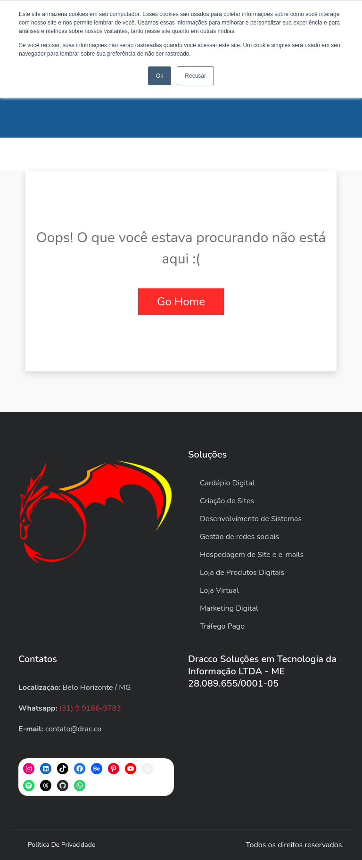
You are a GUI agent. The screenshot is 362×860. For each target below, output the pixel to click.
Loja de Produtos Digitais (242, 572)
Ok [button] (159, 76)
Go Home (181, 301)
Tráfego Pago (222, 626)
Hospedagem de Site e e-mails (252, 554)
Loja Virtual (219, 590)
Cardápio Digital (227, 483)
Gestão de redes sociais (239, 537)
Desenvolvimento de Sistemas (251, 519)
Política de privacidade (61, 844)
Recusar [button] (195, 76)
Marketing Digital (229, 608)
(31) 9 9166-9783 (90, 708)
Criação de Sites (227, 501)
